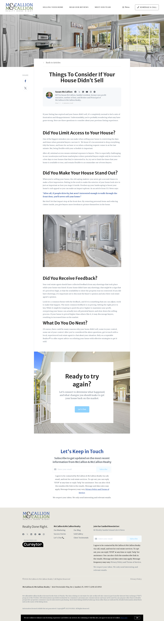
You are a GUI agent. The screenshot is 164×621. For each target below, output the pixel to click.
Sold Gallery (78, 534)
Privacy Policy (136, 579)
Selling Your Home (53, 7)
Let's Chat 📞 (59, 538)
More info (124, 618)
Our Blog (77, 530)
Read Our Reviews (78, 7)
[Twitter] (27, 534)
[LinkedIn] (31, 534)
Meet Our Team (103, 7)
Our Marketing (59, 530)
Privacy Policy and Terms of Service (126, 562)
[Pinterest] (35, 534)
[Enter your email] (76, 469)
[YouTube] (39, 534)
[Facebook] (23, 534)
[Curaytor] (32, 546)
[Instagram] (44, 534)
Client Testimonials (81, 538)
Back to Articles (53, 62)
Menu (126, 7)
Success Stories (60, 534)
